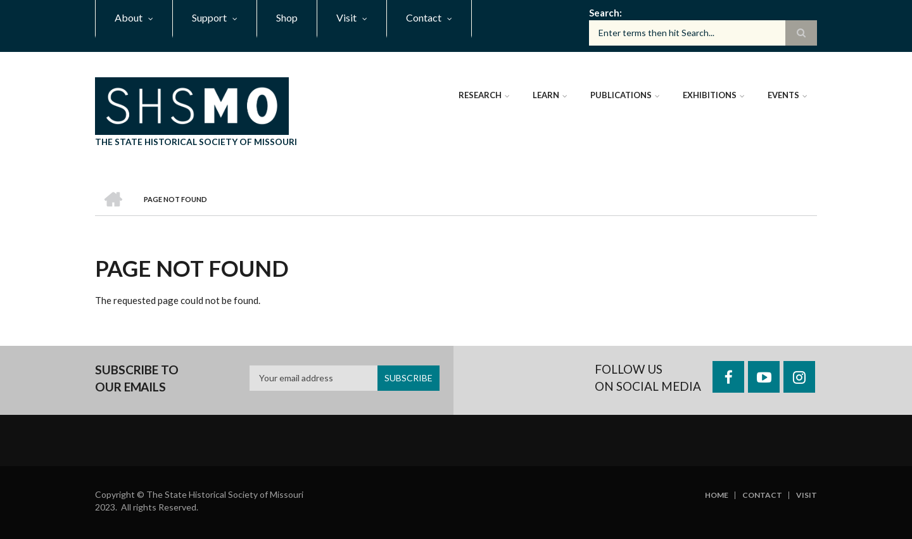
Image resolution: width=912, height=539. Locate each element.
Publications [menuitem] (621, 95)
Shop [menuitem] (287, 17)
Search (604, 12)
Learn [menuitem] (546, 95)
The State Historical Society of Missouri (196, 141)
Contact (762, 495)
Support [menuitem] (209, 17)
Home (716, 495)
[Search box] (703, 33)
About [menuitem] (128, 17)
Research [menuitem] (480, 95)
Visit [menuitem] (346, 17)
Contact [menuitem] (423, 17)
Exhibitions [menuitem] (710, 95)
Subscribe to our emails (137, 378)
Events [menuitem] (783, 95)
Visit (806, 495)
